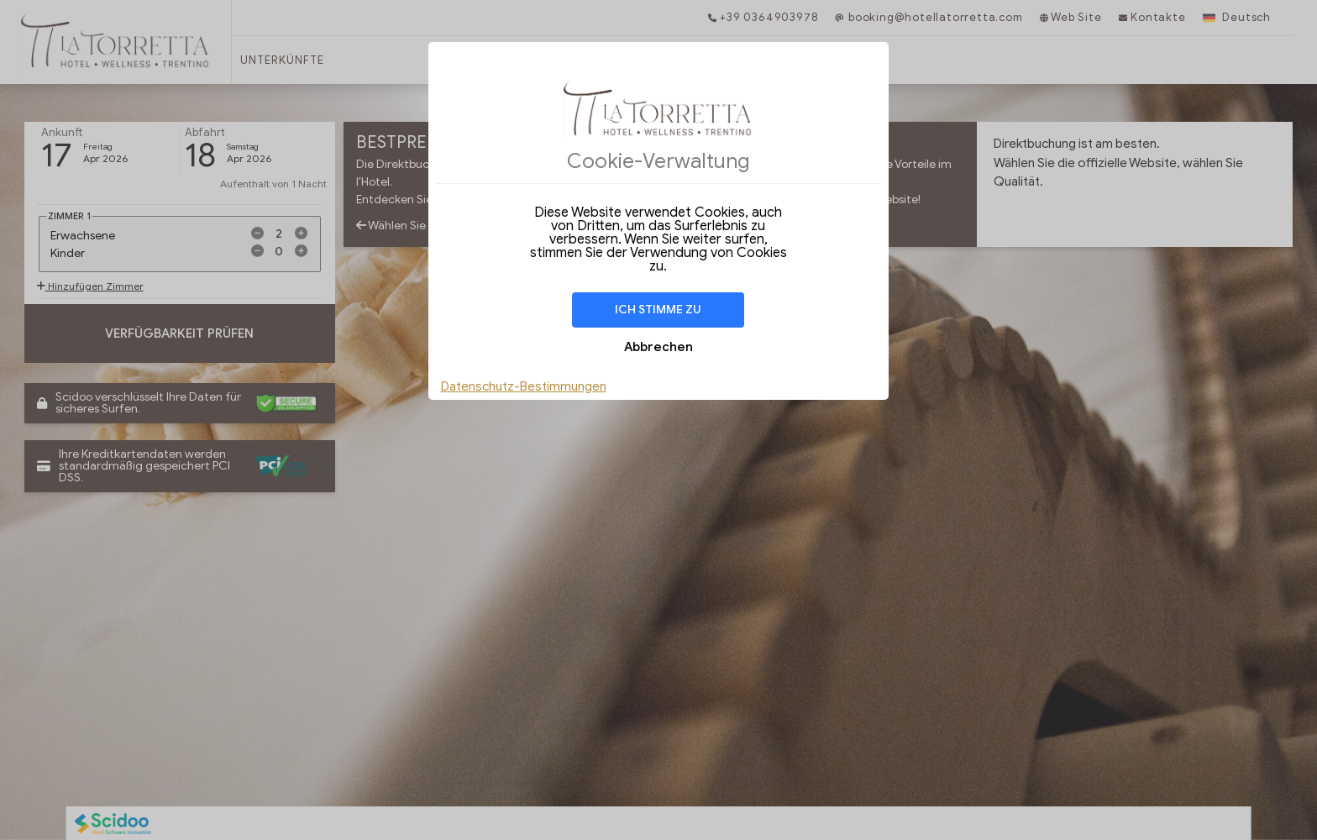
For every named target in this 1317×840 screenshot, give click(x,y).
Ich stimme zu (658, 309)
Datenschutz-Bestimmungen (523, 386)
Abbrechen (658, 346)
